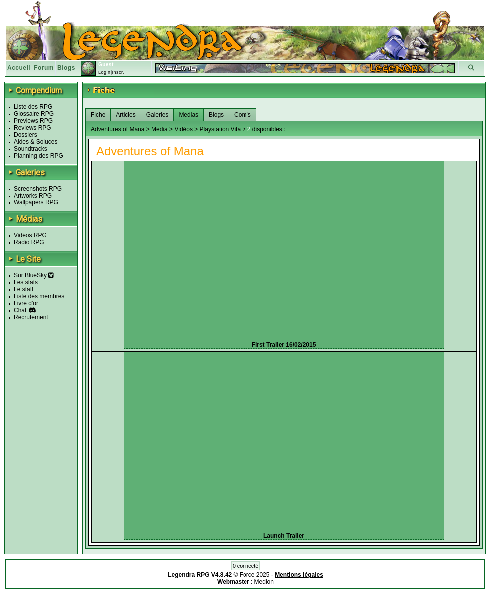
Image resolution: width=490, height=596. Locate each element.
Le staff (23, 289)
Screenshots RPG (38, 188)
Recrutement (31, 317)
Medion (264, 581)
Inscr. (118, 72)
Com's (242, 114)
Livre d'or (26, 303)
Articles (125, 114)
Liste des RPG (33, 106)
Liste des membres (39, 296)
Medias (188, 114)
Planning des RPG (38, 155)
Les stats (26, 282)
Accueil (18, 67)
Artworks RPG (33, 195)
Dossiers (25, 134)
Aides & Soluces (35, 141)
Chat (20, 310)
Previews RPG (33, 120)
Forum (44, 67)
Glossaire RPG (34, 113)
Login (104, 72)
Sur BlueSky (34, 275)
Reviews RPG (32, 127)
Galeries (157, 114)
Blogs (66, 67)
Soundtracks (30, 148)
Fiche (98, 114)
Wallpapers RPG (36, 202)
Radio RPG (29, 242)
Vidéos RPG (30, 235)
